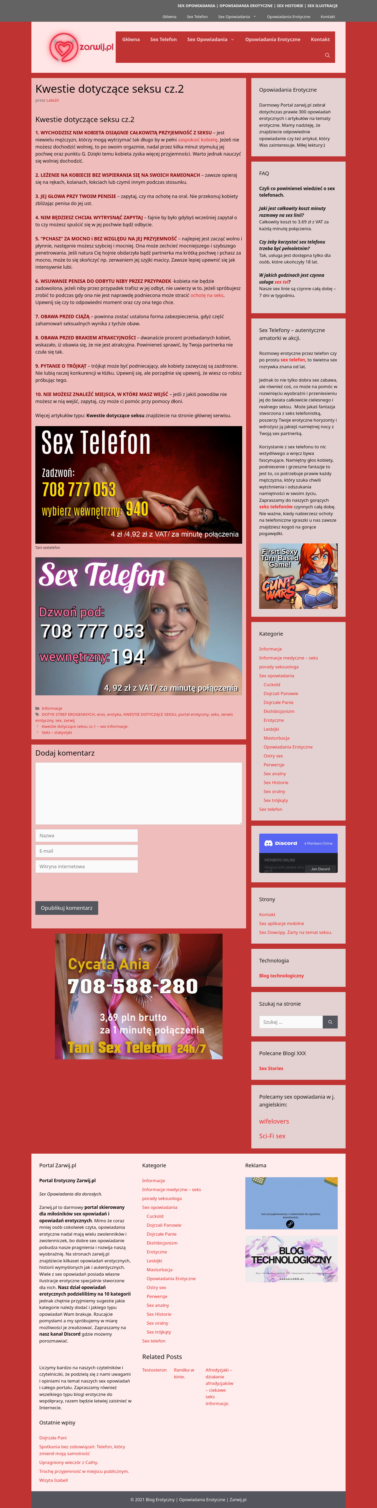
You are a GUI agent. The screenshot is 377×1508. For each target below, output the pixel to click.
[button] (327, 55)
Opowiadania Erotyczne (288, 16)
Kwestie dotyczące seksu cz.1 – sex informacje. (85, 726)
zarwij (69, 720)
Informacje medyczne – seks (288, 658)
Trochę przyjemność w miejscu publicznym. (84, 1471)
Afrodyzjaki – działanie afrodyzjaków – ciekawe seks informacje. (220, 1386)
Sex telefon (270, 809)
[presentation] (75, 888)
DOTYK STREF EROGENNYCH (68, 714)
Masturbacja (277, 738)
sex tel (282, 282)
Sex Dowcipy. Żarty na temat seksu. (295, 932)
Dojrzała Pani (53, 1438)
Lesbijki (271, 729)
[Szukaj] (330, 1022)
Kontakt (328, 16)
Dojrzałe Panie (278, 702)
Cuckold (272, 684)
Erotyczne (274, 720)
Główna (169, 16)
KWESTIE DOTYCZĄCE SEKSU (149, 714)
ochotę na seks (207, 295)
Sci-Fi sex (272, 1135)
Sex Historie (276, 782)
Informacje (52, 708)
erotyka (114, 714)
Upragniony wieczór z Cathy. (68, 1462)
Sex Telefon (197, 16)
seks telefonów (276, 507)
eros (101, 714)
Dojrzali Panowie (281, 693)
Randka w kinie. (184, 1373)
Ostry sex (273, 756)
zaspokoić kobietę (198, 139)
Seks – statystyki (57, 732)
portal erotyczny (193, 714)
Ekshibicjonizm (279, 711)
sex (58, 720)
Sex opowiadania (276, 676)
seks (215, 714)
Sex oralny (274, 791)
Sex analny (275, 773)
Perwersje (274, 765)
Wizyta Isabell (53, 1480)
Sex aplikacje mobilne (281, 923)
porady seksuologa (279, 667)
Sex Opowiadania (240, 16)
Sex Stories (271, 1068)
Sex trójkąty (276, 800)
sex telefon (293, 360)
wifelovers (274, 1121)
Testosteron (154, 1370)
